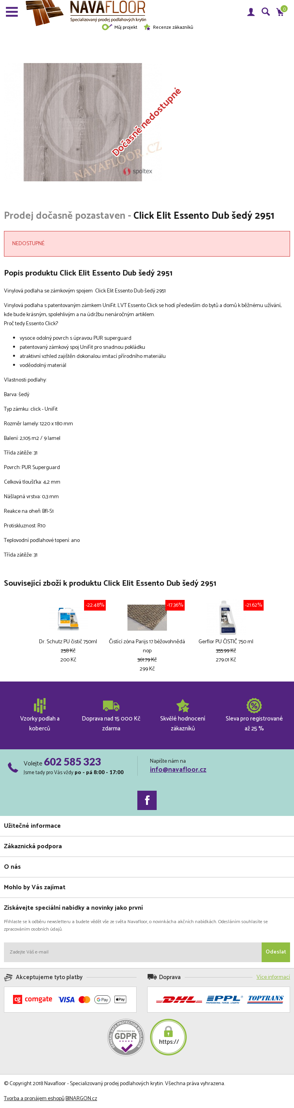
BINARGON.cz (81, 1098)
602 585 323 (72, 761)
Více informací (273, 977)
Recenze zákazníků (168, 27)
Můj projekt (119, 27)
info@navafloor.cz (178, 769)
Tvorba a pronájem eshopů (34, 1098)
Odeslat (276, 952)
